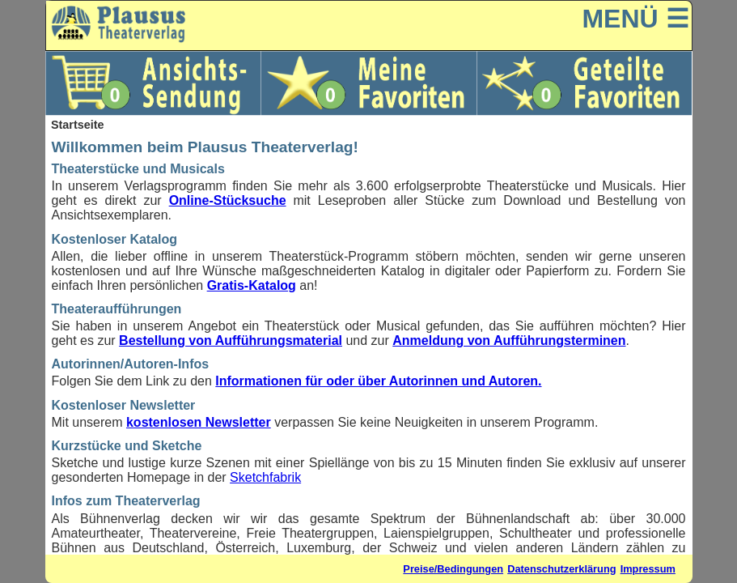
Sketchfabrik (265, 477)
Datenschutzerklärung (561, 569)
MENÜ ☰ (635, 18)
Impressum (648, 569)
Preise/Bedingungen (453, 569)
